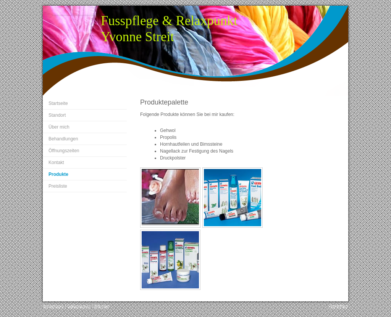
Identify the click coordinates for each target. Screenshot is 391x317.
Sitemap (102, 306)
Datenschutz (78, 306)
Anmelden (338, 306)
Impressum (53, 306)
